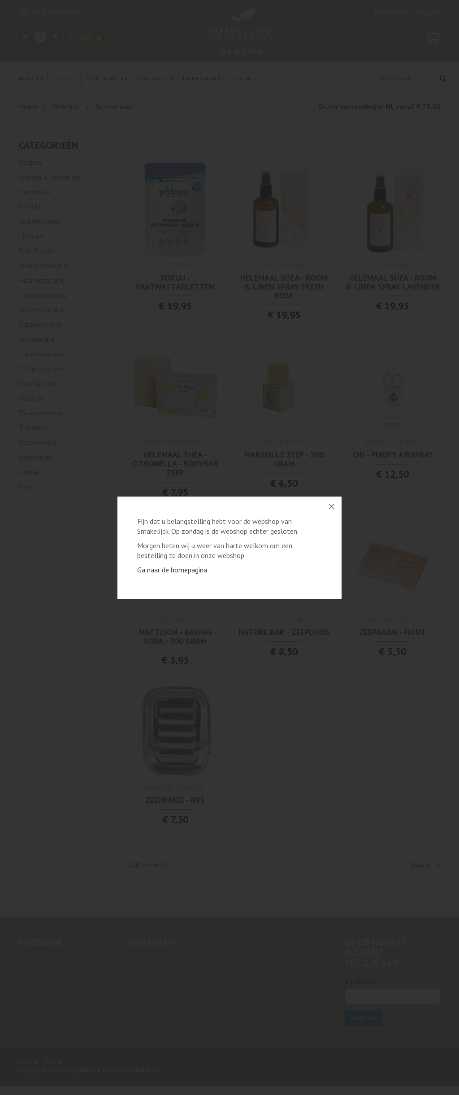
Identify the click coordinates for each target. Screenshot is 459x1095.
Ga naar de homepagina (172, 569)
